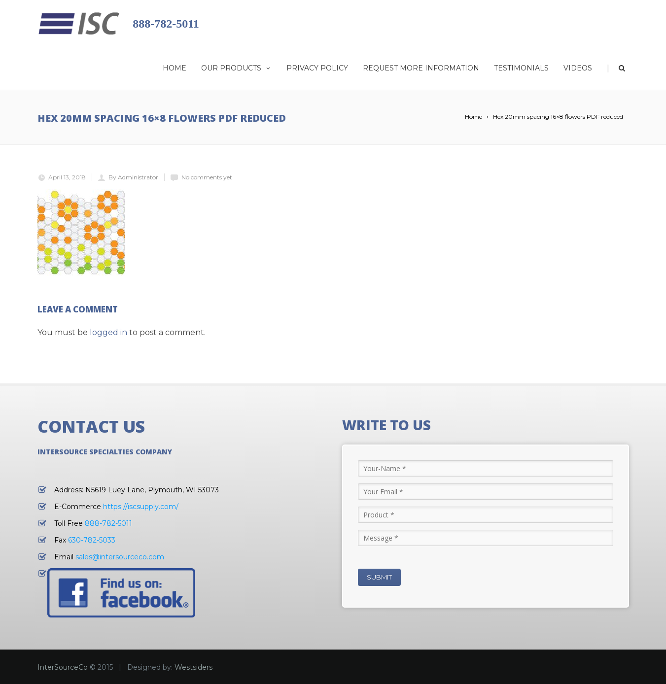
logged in (108, 332)
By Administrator (133, 177)
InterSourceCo (62, 667)
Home (174, 68)
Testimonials (521, 68)
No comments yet (206, 177)
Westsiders (193, 667)
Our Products (236, 68)
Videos (577, 68)
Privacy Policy (317, 68)
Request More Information (421, 68)
